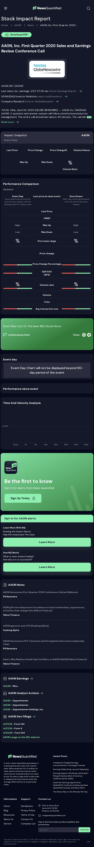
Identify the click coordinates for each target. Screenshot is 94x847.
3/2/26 (7, 686)
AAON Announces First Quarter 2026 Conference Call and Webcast (40, 592)
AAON (17, 25)
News (31, 25)
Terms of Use (28, 814)
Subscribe (84, 830)
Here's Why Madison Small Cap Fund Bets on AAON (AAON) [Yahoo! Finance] (45, 659)
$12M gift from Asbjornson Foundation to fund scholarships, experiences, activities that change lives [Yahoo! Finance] (44, 609)
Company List (28, 823)
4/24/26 (7, 732)
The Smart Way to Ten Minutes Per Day (70, 792)
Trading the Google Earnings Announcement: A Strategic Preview (69, 764)
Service (7, 823)
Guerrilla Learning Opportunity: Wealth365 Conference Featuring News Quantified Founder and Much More (70, 785)
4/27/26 (7, 724)
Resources (9, 814)
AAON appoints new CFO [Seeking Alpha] (26, 625)
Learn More (47, 542)
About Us (8, 819)
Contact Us (27, 819)
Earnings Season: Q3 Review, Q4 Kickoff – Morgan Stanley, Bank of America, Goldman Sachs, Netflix (71, 776)
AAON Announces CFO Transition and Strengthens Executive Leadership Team (43, 643)
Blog (6, 810)
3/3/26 (6, 700)
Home (4, 25)
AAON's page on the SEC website (21, 737)
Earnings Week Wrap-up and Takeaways (71, 769)
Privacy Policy (28, 810)
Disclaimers (27, 806)
